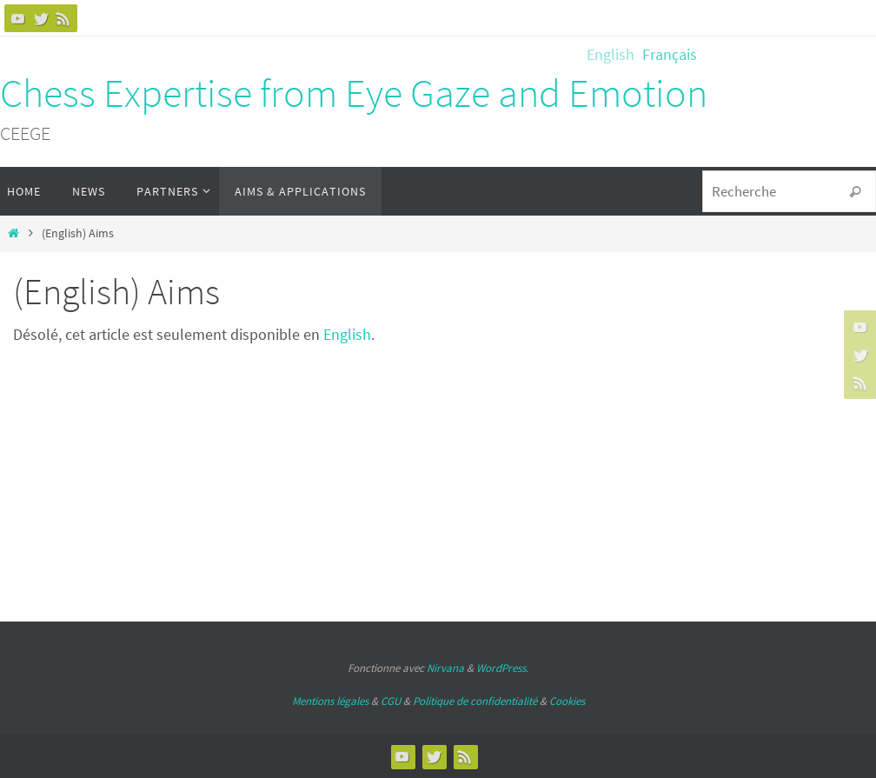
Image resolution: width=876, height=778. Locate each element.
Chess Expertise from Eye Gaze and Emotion (353, 93)
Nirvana (445, 668)
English (347, 334)
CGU (391, 701)
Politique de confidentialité (475, 701)
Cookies (567, 701)
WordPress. (502, 668)
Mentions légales (330, 701)
